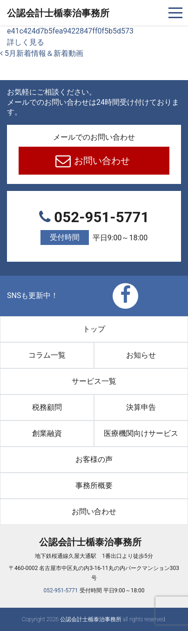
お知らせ (141, 355)
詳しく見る (25, 42)
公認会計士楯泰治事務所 (58, 13)
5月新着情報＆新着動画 (41, 53)
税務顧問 (47, 407)
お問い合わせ (101, 160)
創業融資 (47, 433)
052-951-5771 (94, 227)
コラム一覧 (47, 355)
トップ (94, 329)
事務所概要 (94, 485)
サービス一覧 (94, 381)
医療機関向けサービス (141, 433)
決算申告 (141, 407)
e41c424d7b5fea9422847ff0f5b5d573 (70, 31)
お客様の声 (94, 459)
